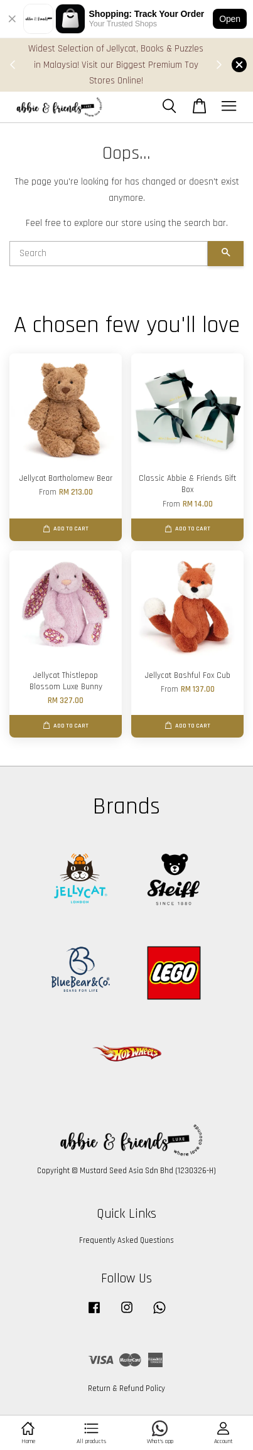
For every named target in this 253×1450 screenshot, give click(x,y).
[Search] (108, 253)
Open (229, 19)
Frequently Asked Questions (126, 1240)
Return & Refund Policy (126, 1388)
